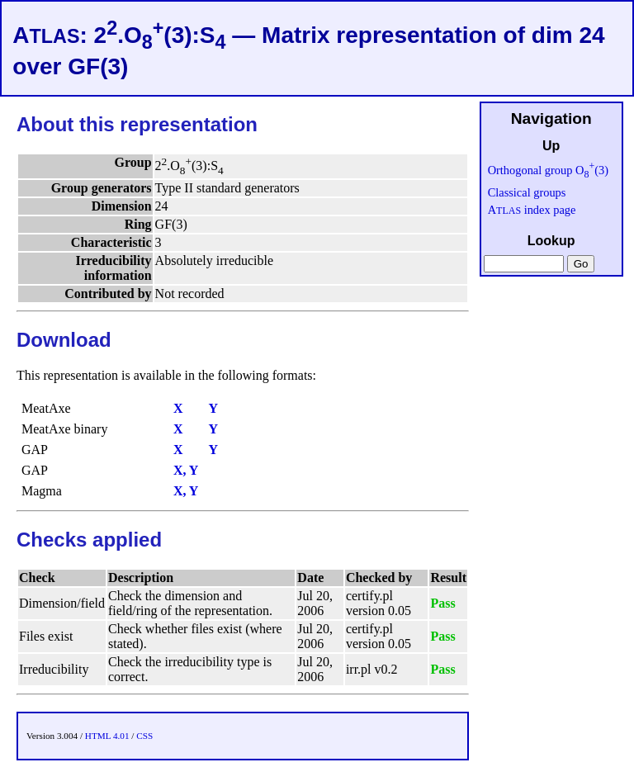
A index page (532, 209)
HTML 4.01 (107, 736)
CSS (144, 736)
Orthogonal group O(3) (548, 170)
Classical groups (527, 192)
